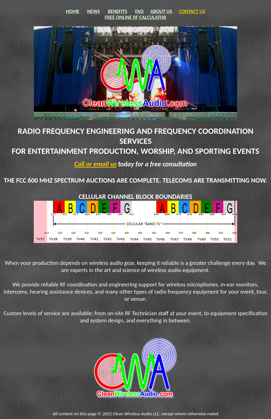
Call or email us (95, 164)
